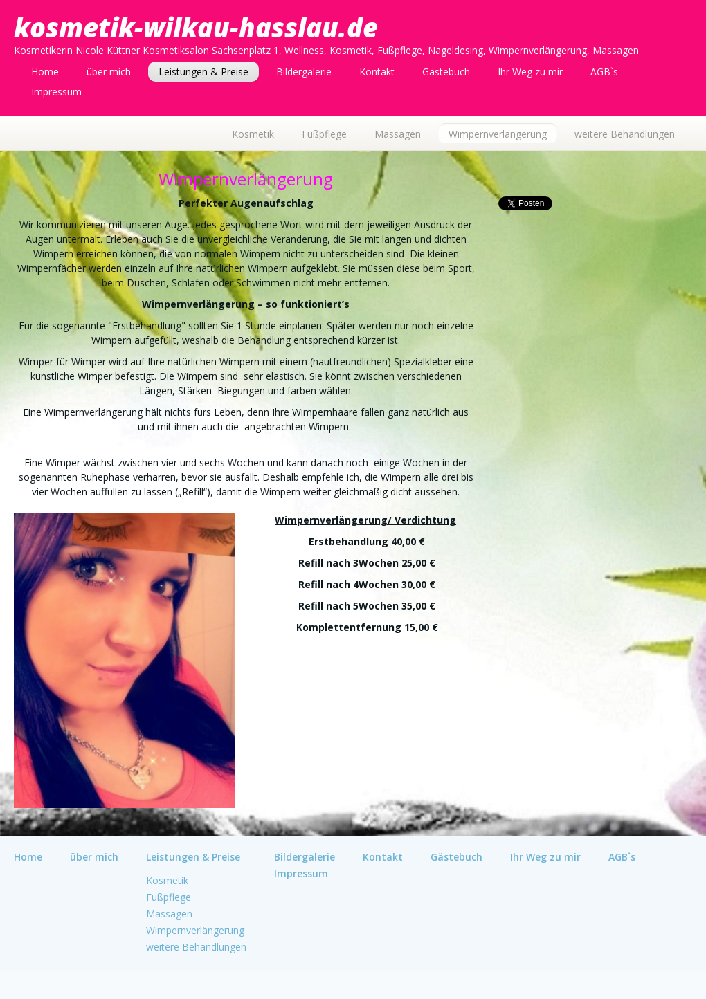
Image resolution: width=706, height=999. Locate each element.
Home (45, 71)
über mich (109, 71)
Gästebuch (446, 71)
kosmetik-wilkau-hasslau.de (196, 27)
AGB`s (604, 71)
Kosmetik (253, 133)
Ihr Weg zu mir (530, 71)
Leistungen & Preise (203, 71)
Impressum (56, 91)
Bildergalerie (304, 71)
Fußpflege (324, 133)
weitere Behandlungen (624, 133)
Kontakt (377, 71)
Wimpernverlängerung (498, 133)
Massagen (397, 133)
